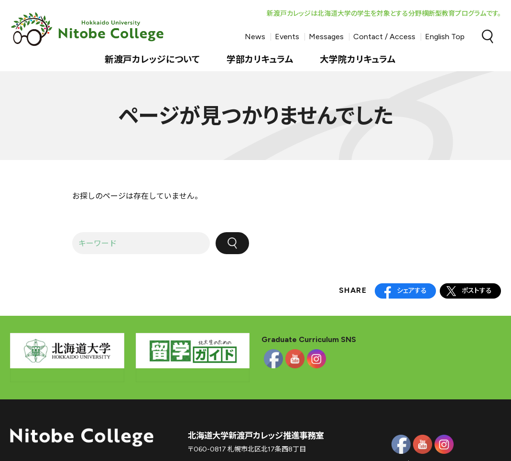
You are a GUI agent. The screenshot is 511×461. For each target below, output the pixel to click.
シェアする (412, 291)
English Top (445, 36)
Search (487, 36)
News (255, 36)
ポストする (477, 291)
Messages (326, 36)
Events (287, 36)
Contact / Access (384, 36)
